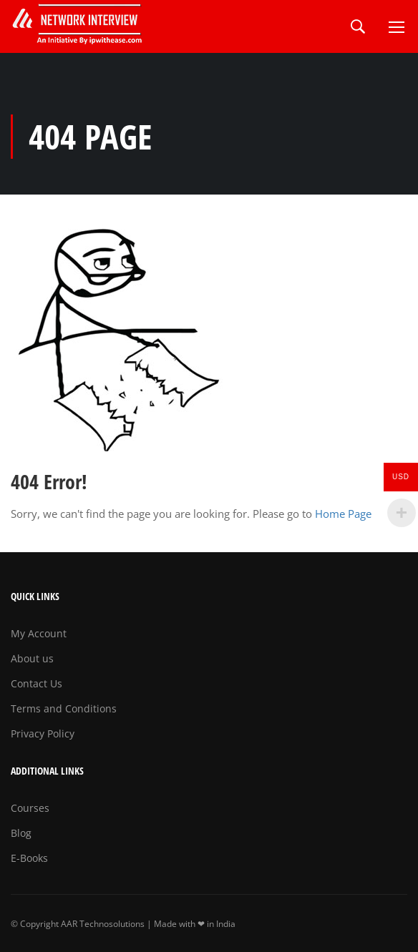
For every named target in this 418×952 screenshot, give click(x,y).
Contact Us (36, 683)
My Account (39, 633)
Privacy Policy (42, 733)
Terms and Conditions (64, 708)
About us (32, 658)
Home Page (343, 513)
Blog (21, 833)
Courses (30, 808)
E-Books (29, 858)
